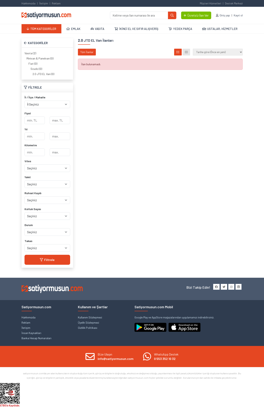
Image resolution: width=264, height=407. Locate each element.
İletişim (43, 3)
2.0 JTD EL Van (41, 74)
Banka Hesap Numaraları (36, 338)
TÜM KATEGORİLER (41, 29)
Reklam (56, 3)
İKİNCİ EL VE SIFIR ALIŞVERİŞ (136, 29)
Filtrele (47, 260)
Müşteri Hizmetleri (210, 3)
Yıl (26, 129)
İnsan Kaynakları (31, 333)
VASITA (97, 29)
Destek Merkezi (234, 3)
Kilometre (31, 145)
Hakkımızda (28, 3)
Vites (28, 161)
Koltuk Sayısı (33, 209)
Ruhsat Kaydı (33, 193)
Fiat (30, 63)
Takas (28, 241)
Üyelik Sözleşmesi (88, 322)
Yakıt (28, 177)
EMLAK (73, 29)
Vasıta (28, 53)
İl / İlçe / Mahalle (35, 97)
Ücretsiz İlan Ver (196, 15)
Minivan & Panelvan (38, 58)
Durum (29, 225)
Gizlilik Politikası (87, 327)
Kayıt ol (238, 15)
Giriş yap (225, 15)
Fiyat (28, 113)
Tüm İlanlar (86, 52)
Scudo (34, 68)
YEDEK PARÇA (180, 29)
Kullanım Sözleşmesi (90, 317)
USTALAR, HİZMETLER (220, 29)
